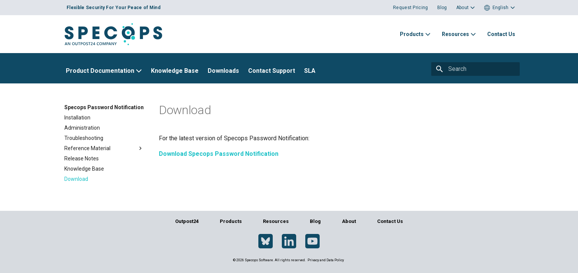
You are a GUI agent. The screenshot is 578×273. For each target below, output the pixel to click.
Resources (276, 221)
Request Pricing (410, 7)
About (349, 221)
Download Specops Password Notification (218, 153)
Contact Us (390, 221)
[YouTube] (312, 241)
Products (231, 221)
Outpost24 (187, 221)
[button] (499, 8)
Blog (442, 7)
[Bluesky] (265, 241)
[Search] (483, 69)
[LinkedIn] (289, 241)
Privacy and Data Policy (326, 260)
